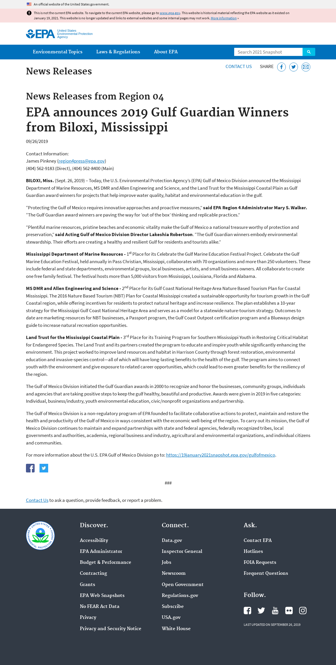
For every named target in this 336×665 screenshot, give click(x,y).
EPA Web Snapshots (102, 595)
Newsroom (174, 573)
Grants (87, 584)
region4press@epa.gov (82, 161)
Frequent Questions (266, 573)
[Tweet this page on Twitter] (293, 67)
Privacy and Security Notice (110, 629)
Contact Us (239, 66)
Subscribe (173, 606)
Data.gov (172, 540)
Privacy (88, 617)
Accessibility (94, 540)
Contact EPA (258, 540)
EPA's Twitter (261, 610)
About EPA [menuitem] (166, 52)
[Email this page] (305, 67)
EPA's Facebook (247, 610)
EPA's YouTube (275, 610)
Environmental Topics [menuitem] (57, 52)
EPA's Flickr (289, 610)
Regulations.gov (180, 595)
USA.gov (171, 617)
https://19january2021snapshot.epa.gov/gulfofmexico (220, 455)
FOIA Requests (260, 562)
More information (224, 18)
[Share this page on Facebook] (281, 67)
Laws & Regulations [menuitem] (118, 52)
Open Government (183, 584)
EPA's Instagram (303, 610)
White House (176, 629)
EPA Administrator (101, 551)
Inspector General (182, 551)
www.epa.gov (170, 13)
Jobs (166, 562)
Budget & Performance (105, 562)
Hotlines (253, 551)
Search (309, 52)
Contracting (93, 573)
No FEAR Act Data (99, 606)
